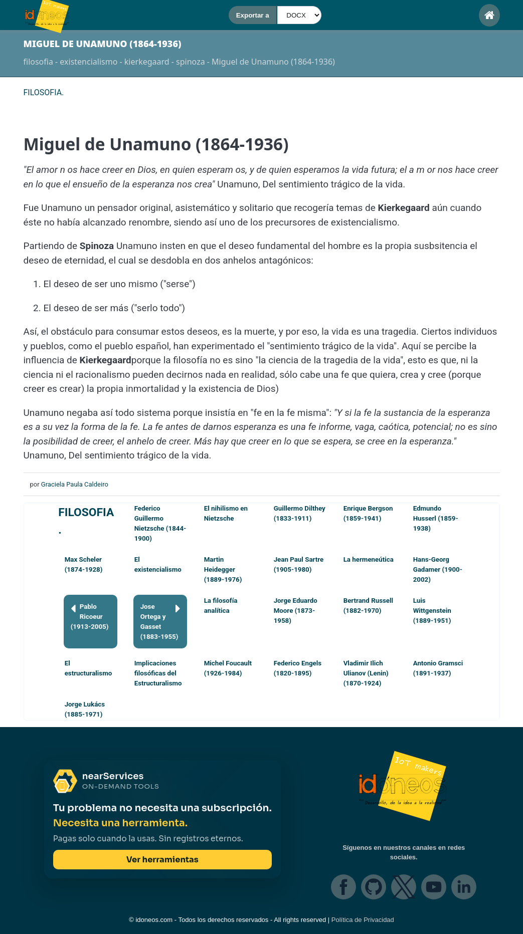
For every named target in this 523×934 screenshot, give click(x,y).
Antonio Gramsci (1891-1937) (438, 668)
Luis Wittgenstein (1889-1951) (432, 610)
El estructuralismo (88, 668)
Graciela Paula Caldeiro (74, 484)
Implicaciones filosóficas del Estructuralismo (158, 673)
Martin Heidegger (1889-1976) (223, 569)
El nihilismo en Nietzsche (226, 513)
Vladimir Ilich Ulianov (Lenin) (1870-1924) (366, 673)
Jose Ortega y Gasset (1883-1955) (160, 621)
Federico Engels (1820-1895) (297, 668)
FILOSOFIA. (86, 521)
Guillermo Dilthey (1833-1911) (299, 513)
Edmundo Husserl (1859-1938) (435, 518)
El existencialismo (158, 564)
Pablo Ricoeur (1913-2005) (90, 616)
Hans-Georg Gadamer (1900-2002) (437, 569)
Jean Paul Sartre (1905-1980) (299, 564)
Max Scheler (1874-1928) (84, 564)
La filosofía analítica (221, 605)
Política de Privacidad (362, 919)
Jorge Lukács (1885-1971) (85, 709)
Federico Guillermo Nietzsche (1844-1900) (160, 523)
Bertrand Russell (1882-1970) (368, 605)
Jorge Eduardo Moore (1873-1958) (295, 610)
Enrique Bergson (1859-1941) (368, 513)
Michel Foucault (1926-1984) (228, 668)
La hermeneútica (368, 559)
